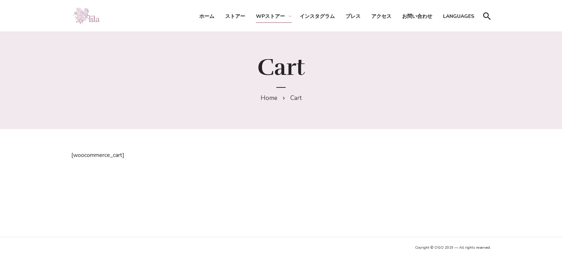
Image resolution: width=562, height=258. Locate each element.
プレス (353, 16)
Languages (458, 16)
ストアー (235, 16)
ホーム (206, 16)
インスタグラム (317, 16)
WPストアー (270, 16)
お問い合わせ (417, 16)
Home (269, 98)
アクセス (381, 16)
